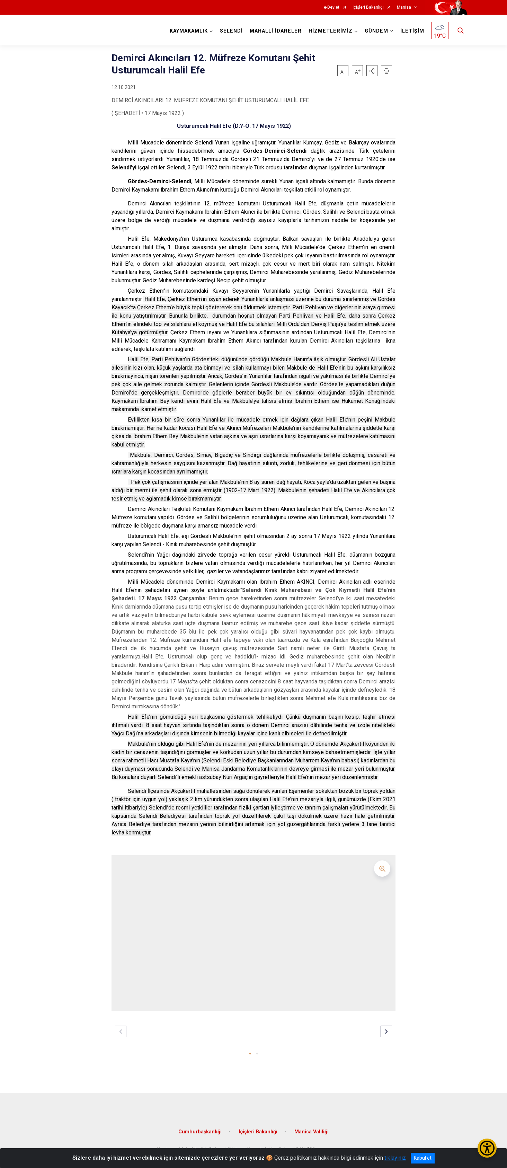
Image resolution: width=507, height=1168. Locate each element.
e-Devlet (331, 7)
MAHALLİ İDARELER (276, 31)
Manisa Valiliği (311, 1132)
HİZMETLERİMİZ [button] (331, 31)
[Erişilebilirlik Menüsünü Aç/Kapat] (487, 1148)
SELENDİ (231, 31)
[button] (371, 70)
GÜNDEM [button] (376, 31)
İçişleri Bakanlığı (368, 7)
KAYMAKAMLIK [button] (189, 31)
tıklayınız (395, 1157)
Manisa (404, 7)
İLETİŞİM (412, 31)
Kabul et (423, 1158)
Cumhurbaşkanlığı (200, 1132)
